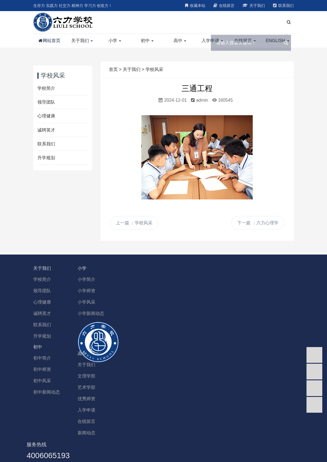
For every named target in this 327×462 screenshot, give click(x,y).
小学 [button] (114, 40)
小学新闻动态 (114, 313)
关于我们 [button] (82, 40)
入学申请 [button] (212, 40)
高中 (105, 320)
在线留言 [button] (245, 40)
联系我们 (283, 5)
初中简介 (244, 279)
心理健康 (46, 116)
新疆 (133, 444)
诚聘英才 (46, 130)
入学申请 (109, 376)
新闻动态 (109, 399)
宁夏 (146, 444)
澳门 (96, 444)
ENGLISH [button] (277, 40)
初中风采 (244, 302)
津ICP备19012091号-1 (271, 452)
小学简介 (109, 279)
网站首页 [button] (49, 41)
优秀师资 (109, 365)
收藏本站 (195, 5)
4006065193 (182, 332)
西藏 (209, 444)
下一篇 (257, 222)
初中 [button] (147, 40)
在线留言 (223, 5)
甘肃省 (178, 444)
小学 (105, 268)
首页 (113, 69)
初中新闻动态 (248, 313)
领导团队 (46, 102)
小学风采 (109, 302)
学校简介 (46, 88)
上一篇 (134, 222)
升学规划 (46, 157)
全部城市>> (245, 444)
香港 (108, 444)
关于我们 (253, 5)
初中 (239, 268)
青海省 (161, 444)
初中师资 (244, 290)
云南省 (224, 444)
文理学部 (109, 342)
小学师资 (109, 290)
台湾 (121, 444)
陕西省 (194, 444)
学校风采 (154, 69)
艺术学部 (109, 353)
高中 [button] (179, 40)
